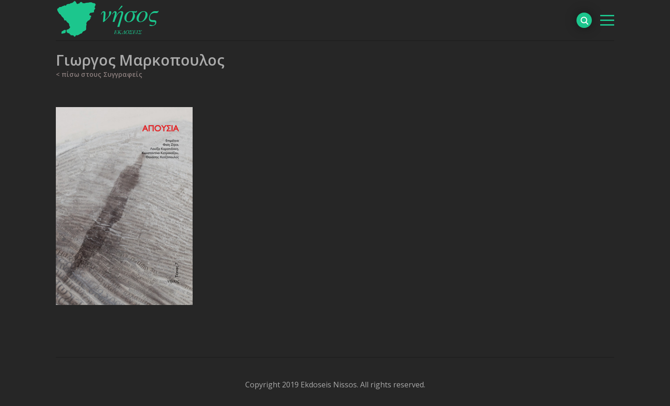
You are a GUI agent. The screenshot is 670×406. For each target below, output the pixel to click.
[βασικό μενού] (607, 20)
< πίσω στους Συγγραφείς (99, 74)
